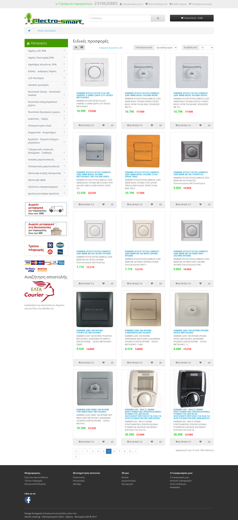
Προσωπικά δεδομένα (35, 484)
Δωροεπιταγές (129, 480)
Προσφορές (127, 484)
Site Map (77, 484)
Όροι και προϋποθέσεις (36, 477)
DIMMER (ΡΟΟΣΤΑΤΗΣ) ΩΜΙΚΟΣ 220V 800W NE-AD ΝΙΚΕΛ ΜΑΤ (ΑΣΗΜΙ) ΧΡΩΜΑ (190, 253)
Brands (125, 477)
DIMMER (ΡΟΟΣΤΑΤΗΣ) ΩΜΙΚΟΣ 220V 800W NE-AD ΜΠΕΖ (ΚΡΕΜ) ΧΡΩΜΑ (142, 253)
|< (76, 451)
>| (76, 456)
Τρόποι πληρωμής (33, 480)
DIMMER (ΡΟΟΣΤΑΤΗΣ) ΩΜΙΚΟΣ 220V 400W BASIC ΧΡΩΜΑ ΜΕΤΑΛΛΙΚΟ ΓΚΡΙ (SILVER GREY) (93, 174)
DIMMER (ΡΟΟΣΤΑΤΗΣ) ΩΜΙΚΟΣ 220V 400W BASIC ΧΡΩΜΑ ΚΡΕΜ (142, 94)
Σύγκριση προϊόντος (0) (110, 47)
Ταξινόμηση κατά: (144, 47)
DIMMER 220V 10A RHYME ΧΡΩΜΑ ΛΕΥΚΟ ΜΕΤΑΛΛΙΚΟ (190, 331)
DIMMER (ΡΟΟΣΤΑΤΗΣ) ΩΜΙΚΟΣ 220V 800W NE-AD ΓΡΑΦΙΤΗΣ (190, 173)
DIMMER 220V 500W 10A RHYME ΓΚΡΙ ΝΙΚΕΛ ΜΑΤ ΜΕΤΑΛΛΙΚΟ (92, 410)
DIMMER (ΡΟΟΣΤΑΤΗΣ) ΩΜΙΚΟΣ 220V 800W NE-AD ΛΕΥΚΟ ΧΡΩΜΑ (93, 252)
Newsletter (175, 487)
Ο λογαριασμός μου (179, 477)
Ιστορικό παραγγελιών (181, 480)
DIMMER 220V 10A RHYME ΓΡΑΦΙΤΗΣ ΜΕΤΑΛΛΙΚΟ (89, 331)
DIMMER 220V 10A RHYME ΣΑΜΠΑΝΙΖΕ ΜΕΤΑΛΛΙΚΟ (138, 331)
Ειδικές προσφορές (46, 30)
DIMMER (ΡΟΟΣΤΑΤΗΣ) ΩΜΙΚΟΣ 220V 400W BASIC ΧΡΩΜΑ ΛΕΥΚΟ (190, 94)
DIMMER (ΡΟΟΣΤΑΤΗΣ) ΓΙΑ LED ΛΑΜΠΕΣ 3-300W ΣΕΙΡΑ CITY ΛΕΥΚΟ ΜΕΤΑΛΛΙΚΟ (94, 95)
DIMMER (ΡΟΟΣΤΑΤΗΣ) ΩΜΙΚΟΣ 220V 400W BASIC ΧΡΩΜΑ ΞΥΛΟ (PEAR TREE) (142, 174)
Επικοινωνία (79, 477)
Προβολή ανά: (190, 47)
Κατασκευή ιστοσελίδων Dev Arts (60, 513)
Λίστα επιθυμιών (178, 484)
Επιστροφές (79, 480)
